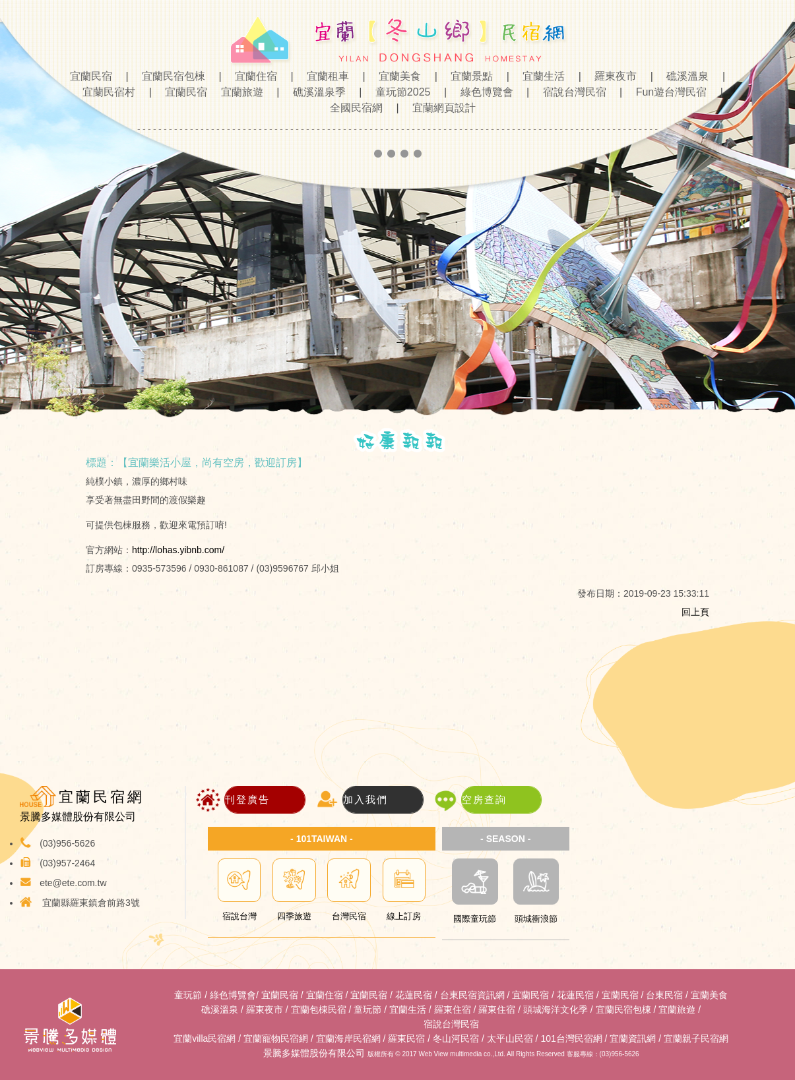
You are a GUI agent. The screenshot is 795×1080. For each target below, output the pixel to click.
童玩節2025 (399, 92)
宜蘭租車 (324, 76)
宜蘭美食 (396, 76)
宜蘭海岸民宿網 (348, 1038)
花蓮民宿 (413, 995)
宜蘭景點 (467, 76)
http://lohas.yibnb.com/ (178, 550)
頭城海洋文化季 (555, 1009)
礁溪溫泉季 (315, 92)
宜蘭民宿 (92, 76)
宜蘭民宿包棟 (169, 76)
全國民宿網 (352, 107)
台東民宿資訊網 (472, 995)
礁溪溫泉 (683, 76)
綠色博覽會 (483, 92)
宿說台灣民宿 (570, 92)
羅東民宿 (406, 1038)
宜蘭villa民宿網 (205, 1038)
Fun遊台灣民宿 (667, 92)
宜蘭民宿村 (105, 92)
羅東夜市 (611, 76)
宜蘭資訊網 (633, 1038)
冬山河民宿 (456, 1038)
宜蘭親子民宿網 (696, 1038)
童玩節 (188, 995)
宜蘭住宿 (252, 76)
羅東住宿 (452, 1009)
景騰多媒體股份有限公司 (314, 1053)
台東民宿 (664, 995)
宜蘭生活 (539, 76)
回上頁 (695, 612)
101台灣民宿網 (571, 1038)
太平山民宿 (510, 1038)
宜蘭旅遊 (238, 92)
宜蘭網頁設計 (439, 107)
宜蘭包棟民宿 (318, 1009)
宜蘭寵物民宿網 (275, 1038)
